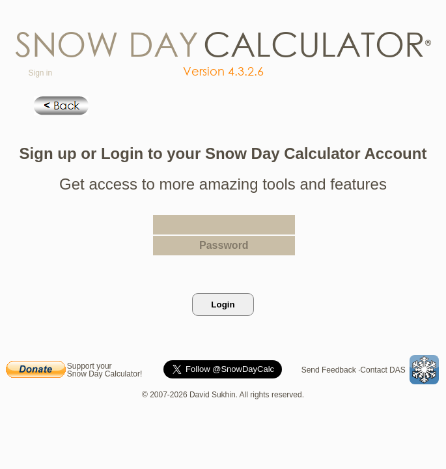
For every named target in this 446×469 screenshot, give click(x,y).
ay (176, 43)
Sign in (44, 73)
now (75, 43)
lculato (329, 43)
